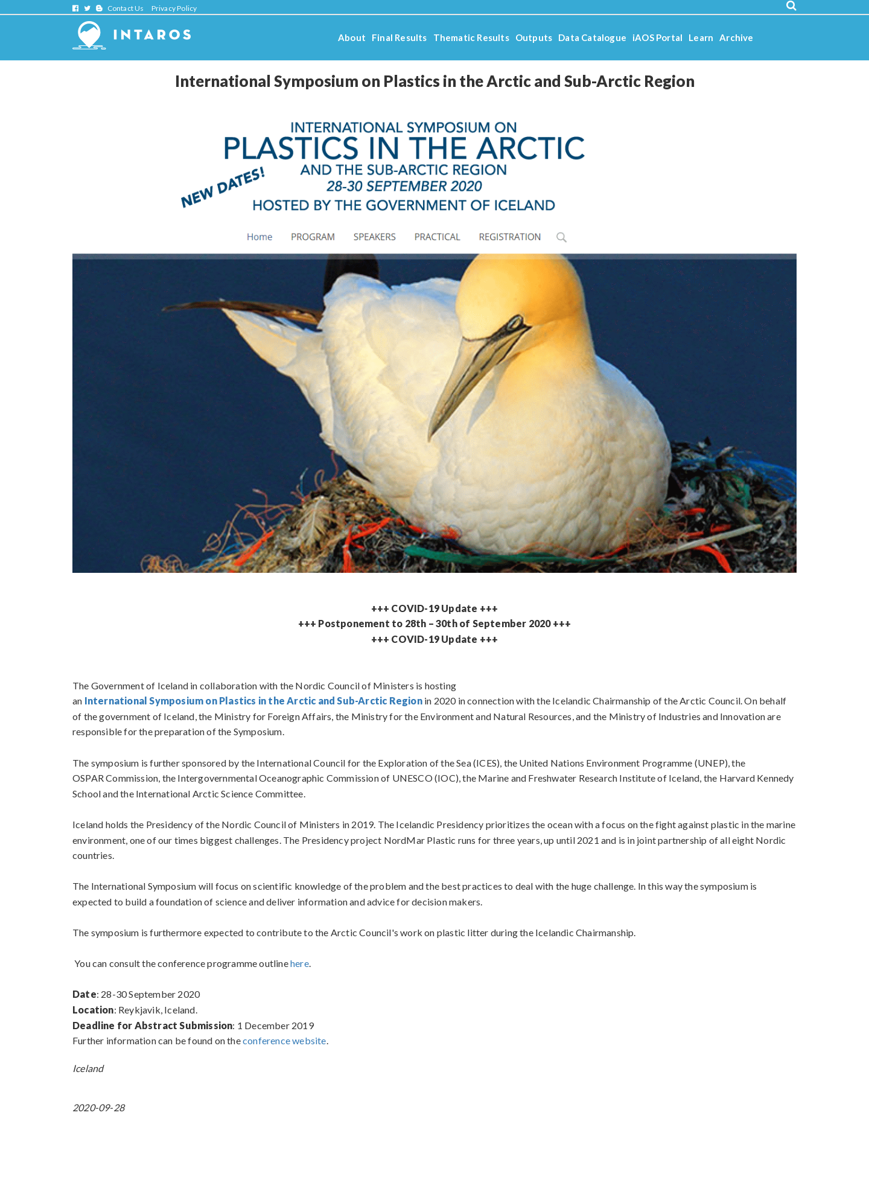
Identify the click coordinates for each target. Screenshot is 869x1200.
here (299, 963)
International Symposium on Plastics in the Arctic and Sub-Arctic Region (253, 700)
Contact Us (125, 8)
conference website (284, 1040)
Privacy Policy (174, 8)
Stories (353, 70)
